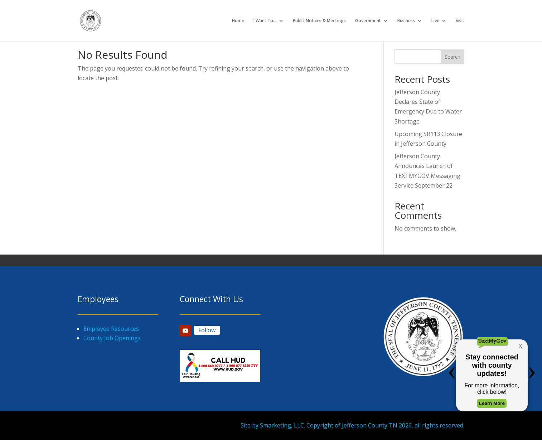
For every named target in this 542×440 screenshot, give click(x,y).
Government (368, 21)
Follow (207, 330)
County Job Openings (112, 338)
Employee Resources (111, 329)
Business (406, 21)
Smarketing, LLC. (282, 425)
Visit (460, 21)
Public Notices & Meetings (319, 21)
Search (452, 56)
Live (435, 21)
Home (238, 21)
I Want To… (264, 21)
